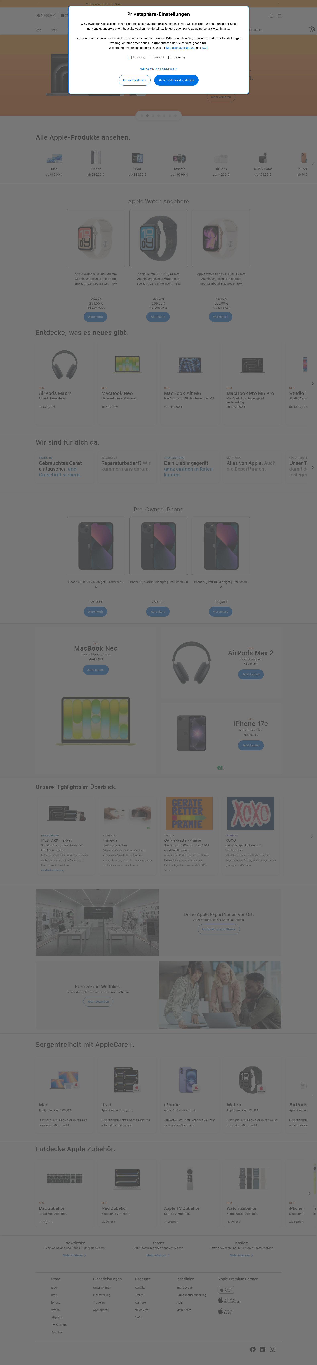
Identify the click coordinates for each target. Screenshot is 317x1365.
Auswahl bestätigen (134, 80)
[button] (158, 68)
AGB (205, 47)
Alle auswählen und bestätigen (176, 80)
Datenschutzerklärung (180, 47)
